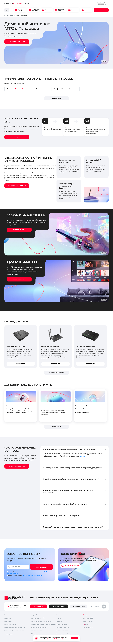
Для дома (19, 3)
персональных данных (30, 572)
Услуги (58, 615)
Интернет (7, 618)
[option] (8, 89)
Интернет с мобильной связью (14, 628)
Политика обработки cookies (55, 639)
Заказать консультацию (41, 566)
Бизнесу (26, 3)
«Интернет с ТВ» (88, 618)
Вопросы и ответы (62, 628)
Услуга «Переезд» (36, 631)
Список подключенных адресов (40, 621)
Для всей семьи (88, 628)
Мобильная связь (10, 624)
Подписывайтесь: (98, 606)
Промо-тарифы (61, 624)
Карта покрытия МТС (37, 618)
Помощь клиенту (62, 631)
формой (82, 457)
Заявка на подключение (38, 628)
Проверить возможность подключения (43, 624)
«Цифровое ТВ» (88, 621)
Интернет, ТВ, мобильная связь (14, 631)
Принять (74, 638)
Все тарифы (8, 615)
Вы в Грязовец (9, 3)
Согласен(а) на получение (25, 575)
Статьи (58, 618)
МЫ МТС (59, 621)
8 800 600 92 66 (103, 4)
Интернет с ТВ (9, 621)
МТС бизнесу (34, 634)
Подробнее (20, 363)
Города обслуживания (37, 615)
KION (85, 624)
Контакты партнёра (63, 634)
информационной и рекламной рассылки (32, 575)
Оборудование (9, 634)
